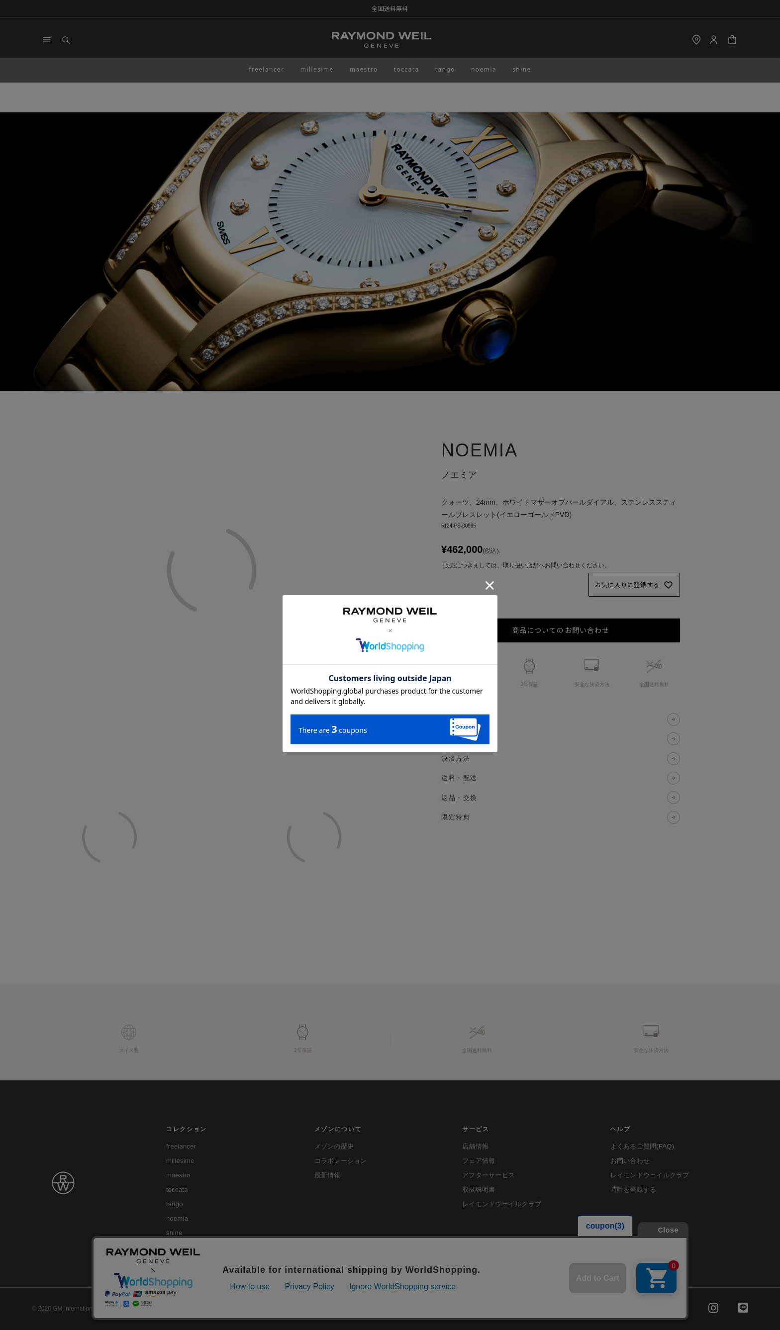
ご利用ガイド (171, 1308)
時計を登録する (633, 1189)
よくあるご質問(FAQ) (642, 1146)
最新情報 (327, 1175)
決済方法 (455, 758)
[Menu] (47, 40)
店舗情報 (475, 1146)
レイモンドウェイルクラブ (501, 1204)
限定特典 (455, 817)
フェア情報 (478, 1160)
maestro (364, 69)
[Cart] (732, 40)
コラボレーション (340, 1160)
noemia (483, 69)
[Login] (713, 39)
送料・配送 (459, 778)
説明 (448, 719)
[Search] (66, 40)
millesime (317, 69)
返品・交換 (459, 797)
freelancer (267, 69)
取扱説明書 (478, 1189)
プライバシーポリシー (235, 1308)
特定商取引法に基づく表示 (314, 1308)
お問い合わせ (630, 1160)
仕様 (448, 739)
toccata (406, 69)
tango (445, 69)
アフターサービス (488, 1175)
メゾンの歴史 (334, 1146)
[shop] (696, 40)
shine (521, 69)
